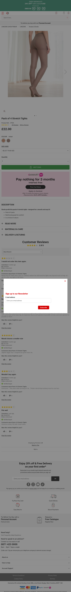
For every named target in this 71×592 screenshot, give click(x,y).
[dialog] (35, 296)
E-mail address (10, 297)
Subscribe (43, 307)
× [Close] (65, 281)
